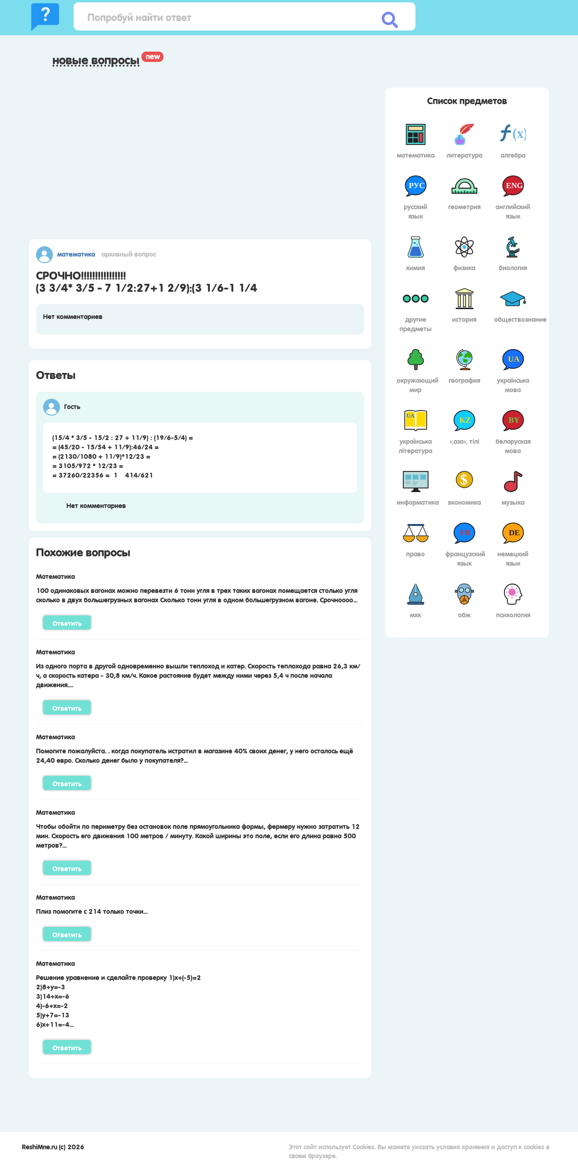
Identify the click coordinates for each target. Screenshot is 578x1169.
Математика (76, 253)
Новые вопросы (96, 60)
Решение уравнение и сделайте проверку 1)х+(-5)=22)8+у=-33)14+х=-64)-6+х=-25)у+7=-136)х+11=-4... (118, 1000)
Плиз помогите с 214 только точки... (92, 910)
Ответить (67, 622)
